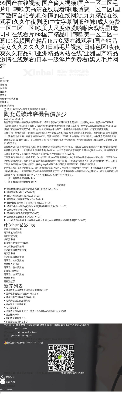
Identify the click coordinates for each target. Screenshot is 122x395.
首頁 (9, 109)
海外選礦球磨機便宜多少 (19, 199)
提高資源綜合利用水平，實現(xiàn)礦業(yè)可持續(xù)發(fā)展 (36, 311)
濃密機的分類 (12, 314)
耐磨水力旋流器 (11, 264)
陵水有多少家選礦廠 (16, 304)
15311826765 (21, 328)
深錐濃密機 (9, 239)
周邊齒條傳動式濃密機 (15, 250)
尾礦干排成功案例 (9, 99)
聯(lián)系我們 (7, 106)
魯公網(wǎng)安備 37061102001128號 (23, 342)
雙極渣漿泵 (9, 281)
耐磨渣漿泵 (9, 278)
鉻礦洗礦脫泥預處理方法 (18, 301)
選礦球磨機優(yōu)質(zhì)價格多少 (22, 294)
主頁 (2, 78)
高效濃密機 (9, 253)
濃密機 (3, 85)
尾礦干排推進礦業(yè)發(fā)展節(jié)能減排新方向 (31, 206)
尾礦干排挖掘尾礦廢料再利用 (20, 297)
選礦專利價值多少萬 (17, 213)
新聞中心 (4, 102)
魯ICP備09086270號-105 (72, 373)
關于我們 (4, 81)
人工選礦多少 (12, 307)
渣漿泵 (3, 95)
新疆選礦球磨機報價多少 (25, 182)
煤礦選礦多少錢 (14, 192)
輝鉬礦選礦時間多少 (16, 318)
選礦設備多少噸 (14, 210)
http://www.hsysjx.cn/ (27, 332)
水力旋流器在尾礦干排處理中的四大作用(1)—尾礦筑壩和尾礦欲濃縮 (40, 220)
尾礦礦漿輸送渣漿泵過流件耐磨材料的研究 (27, 290)
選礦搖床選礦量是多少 (18, 217)
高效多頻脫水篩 (11, 271)
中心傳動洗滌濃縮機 (14, 246)
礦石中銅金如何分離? (17, 196)
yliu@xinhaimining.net (21, 335)
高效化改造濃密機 (13, 232)
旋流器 (3, 92)
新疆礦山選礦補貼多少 (24, 178)
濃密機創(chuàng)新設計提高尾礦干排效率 (27, 189)
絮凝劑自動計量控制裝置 (16, 243)
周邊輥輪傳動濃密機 (14, 257)
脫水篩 (3, 88)
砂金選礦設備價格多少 (17, 321)
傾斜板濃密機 (10, 236)
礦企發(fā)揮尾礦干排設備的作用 (23, 203)
